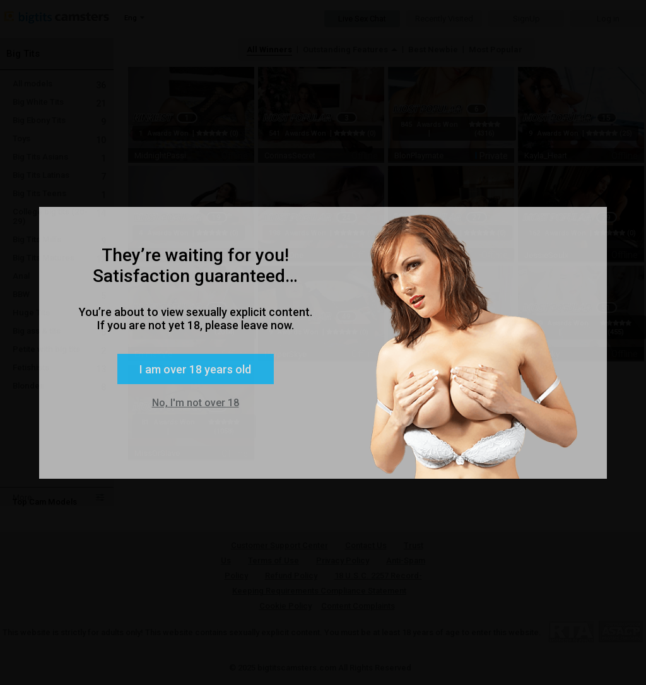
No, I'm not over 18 (195, 403)
